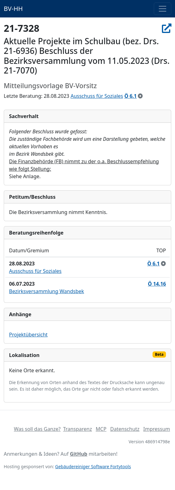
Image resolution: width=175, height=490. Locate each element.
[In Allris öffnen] (166, 28)
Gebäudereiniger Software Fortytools (93, 466)
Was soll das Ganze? (37, 429)
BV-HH (13, 8)
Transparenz (77, 429)
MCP (101, 429)
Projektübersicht (28, 334)
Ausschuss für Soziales (96, 96)
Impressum (156, 429)
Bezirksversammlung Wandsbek (46, 291)
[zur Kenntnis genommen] (140, 96)
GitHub (78, 453)
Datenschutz (124, 429)
